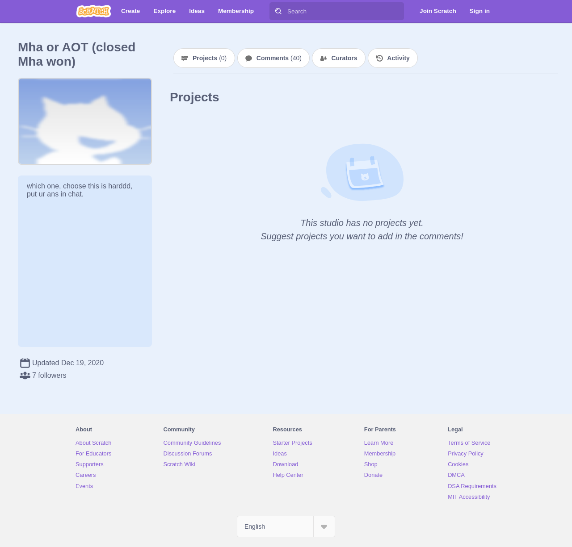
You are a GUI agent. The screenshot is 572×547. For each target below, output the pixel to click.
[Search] (278, 11)
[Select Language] (286, 526)
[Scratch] (94, 11)
